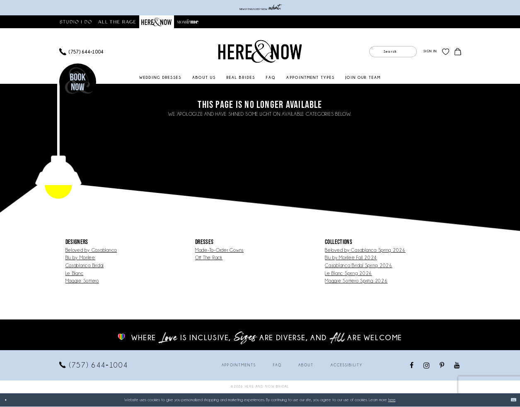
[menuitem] (81, 52)
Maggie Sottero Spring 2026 (356, 281)
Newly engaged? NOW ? (260, 7)
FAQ (277, 365)
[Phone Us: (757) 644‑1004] (81, 52)
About (306, 365)
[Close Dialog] (9, 400)
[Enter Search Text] (393, 52)
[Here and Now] (260, 51)
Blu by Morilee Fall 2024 (351, 258)
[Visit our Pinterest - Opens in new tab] (442, 366)
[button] (430, 52)
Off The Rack (209, 258)
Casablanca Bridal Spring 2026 (358, 265)
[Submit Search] (375, 52)
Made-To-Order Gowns (219, 250)
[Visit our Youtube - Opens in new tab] (457, 366)
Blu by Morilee (80, 258)
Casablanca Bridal (84, 265)
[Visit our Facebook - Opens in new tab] (412, 366)
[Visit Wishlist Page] (446, 52)
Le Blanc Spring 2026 (348, 273)
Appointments (239, 365)
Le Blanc (74, 273)
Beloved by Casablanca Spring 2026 (365, 250)
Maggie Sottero (82, 281)
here (392, 400)
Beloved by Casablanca (91, 250)
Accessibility (347, 365)
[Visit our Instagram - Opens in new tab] (427, 366)
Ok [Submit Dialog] (509, 400)
